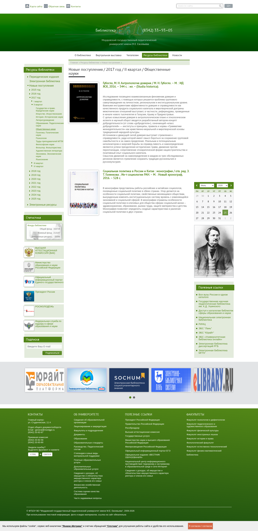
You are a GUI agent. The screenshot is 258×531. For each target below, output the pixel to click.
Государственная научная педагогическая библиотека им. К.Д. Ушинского (214, 304)
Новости (177, 55)
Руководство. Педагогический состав (88, 448)
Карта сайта (36, 6)
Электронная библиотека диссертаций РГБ (213, 344)
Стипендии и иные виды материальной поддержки (87, 454)
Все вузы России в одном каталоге (213, 295)
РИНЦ (202, 324)
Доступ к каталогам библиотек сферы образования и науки (216, 311)
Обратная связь (57, 6)
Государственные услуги (137, 436)
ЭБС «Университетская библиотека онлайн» (212, 338)
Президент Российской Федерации (142, 420)
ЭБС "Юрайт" (206, 332)
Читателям (133, 55)
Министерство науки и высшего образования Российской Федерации (147, 441)
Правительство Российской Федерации (144, 424)
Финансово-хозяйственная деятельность (87, 486)
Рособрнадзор (132, 428)
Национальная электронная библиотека (215, 318)
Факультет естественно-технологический (207, 446)
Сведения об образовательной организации (89, 421)
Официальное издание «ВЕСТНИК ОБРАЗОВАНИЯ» (142, 456)
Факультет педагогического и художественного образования (202, 425)
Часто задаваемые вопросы (88, 498)
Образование (80, 438)
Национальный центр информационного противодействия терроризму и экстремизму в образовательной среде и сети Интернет (147, 464)
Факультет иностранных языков (202, 434)
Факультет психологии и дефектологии (206, 420)
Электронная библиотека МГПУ (213, 351)
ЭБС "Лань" (205, 328)
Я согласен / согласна (200, 526)
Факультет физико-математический (204, 451)
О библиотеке (83, 55)
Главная (74, 63)
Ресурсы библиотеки (155, 55)
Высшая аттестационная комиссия (142, 432)
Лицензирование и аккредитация (90, 426)
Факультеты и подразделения (88, 430)
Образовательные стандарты (88, 442)
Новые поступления (111, 63)
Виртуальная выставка (108, 55)
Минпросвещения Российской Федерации (146, 446)
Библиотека (192, 454)
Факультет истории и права (200, 438)
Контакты (76, 6)
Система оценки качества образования (86, 492)
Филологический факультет (200, 442)
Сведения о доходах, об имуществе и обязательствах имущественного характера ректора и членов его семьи (88, 477)
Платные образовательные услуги (87, 461)
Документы (79, 434)
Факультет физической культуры (203, 430)
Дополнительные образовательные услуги (86, 467)
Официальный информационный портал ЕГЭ (147, 451)
